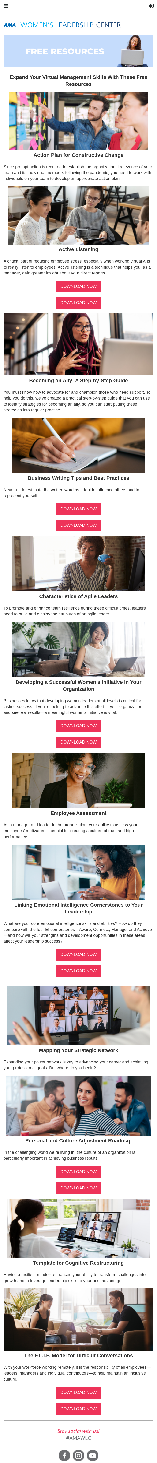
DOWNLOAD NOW (78, 286)
